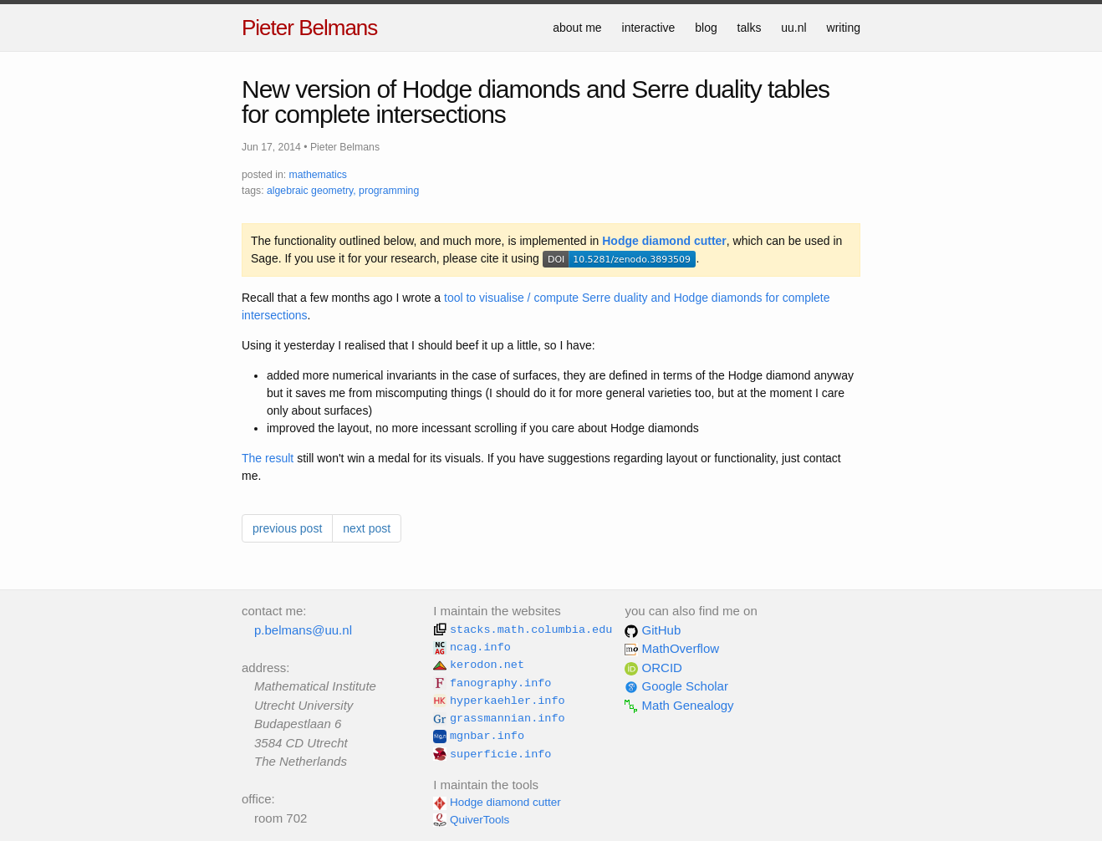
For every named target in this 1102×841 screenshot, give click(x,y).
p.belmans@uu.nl (303, 630)
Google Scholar (676, 686)
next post (366, 528)
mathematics (318, 175)
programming (389, 190)
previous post (287, 528)
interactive (649, 27)
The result (267, 458)
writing (843, 27)
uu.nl (793, 27)
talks (749, 27)
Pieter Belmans (309, 27)
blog (706, 27)
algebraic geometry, (311, 190)
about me (577, 27)
